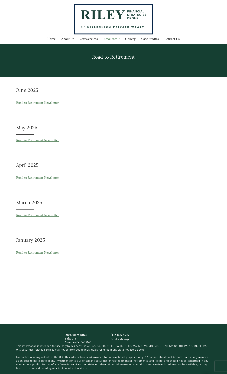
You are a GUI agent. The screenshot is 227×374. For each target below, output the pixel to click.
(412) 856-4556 (120, 335)
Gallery (130, 39)
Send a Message (120, 339)
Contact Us (172, 39)
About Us (67, 39)
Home (51, 39)
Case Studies (150, 39)
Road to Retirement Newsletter (37, 103)
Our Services (89, 39)
